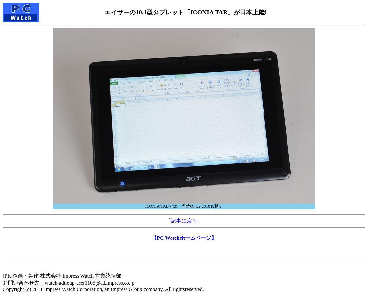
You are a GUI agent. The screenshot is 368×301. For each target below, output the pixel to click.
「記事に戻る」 (184, 221)
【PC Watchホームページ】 (183, 238)
